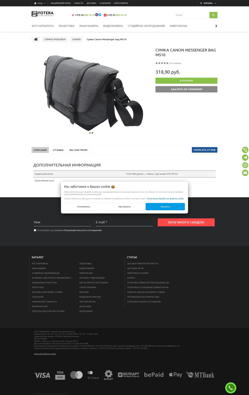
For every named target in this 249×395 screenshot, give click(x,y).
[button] (245, 150)
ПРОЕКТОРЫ (38, 287)
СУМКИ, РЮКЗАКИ (87, 287)
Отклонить (83, 206)
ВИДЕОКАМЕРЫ (86, 268)
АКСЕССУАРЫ (85, 306)
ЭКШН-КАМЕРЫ (39, 268)
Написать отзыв (204, 150)
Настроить (124, 206)
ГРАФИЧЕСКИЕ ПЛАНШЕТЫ (44, 302)
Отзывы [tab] (58, 150)
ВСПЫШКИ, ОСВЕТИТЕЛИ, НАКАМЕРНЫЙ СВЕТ (53, 278)
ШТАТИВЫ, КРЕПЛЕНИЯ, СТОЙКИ (47, 292)
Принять (165, 206)
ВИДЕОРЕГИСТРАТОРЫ (90, 297)
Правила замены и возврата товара (146, 292)
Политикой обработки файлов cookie (165, 198)
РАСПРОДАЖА (85, 311)
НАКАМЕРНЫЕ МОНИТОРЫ (44, 283)
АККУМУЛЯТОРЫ (39, 306)
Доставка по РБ (135, 268)
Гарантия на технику (138, 273)
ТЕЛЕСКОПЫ (38, 297)
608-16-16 (89, 15)
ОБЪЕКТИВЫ (85, 264)
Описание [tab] (40, 150)
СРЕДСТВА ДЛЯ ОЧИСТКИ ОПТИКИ (48, 311)
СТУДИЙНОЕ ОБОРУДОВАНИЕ (46, 273)
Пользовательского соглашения (82, 230)
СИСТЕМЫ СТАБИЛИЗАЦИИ (92, 278)
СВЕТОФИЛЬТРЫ (87, 302)
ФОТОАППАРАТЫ (40, 264)
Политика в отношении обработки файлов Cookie (150, 287)
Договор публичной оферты (142, 264)
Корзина (208, 3)
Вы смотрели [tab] (78, 150)
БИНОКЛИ (84, 292)
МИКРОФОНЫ (86, 273)
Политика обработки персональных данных (150, 283)
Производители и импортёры (143, 297)
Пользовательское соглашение (144, 302)
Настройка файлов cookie (45, 354)
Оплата (131, 278)
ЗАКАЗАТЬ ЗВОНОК (232, 388)
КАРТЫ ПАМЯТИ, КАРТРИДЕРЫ (93, 283)
